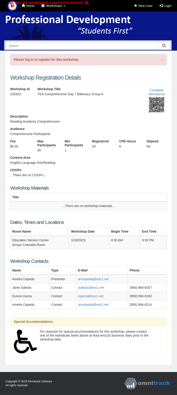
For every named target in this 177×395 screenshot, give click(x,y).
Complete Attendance (156, 92)
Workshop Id (20, 89)
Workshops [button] (53, 6)
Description (19, 116)
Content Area (20, 157)
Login (165, 6)
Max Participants (46, 143)
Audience (17, 129)
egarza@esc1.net (90, 296)
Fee (13, 141)
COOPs (15, 170)
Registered (100, 141)
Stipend (152, 141)
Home (28, 6)
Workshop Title (49, 89)
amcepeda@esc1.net (93, 279)
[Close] (162, 59)
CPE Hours (127, 141)
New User (143, 6)
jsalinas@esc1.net (91, 287)
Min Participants (74, 143)
